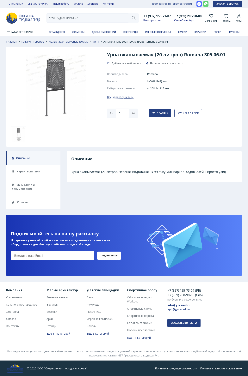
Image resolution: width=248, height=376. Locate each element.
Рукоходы (93, 304)
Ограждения (57, 32)
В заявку (160, 113)
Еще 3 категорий (98, 333)
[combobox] (87, 18)
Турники (234, 32)
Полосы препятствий (141, 330)
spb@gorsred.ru (182, 3)
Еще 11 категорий (58, 333)
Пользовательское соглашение (221, 368)
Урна (96, 41)
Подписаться (109, 255)
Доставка (92, 3)
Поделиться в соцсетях (163, 63)
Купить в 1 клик (188, 113)
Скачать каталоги (38, 3)
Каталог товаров (32, 41)
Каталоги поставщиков (21, 304)
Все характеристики (120, 97)
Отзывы (20, 202)
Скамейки (78, 32)
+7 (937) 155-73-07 (157, 16)
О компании (16, 3)
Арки (49, 319)
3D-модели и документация (23, 187)
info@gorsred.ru (161, 3)
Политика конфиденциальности (176, 368)
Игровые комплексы (158, 32)
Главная (11, 41)
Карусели (200, 32)
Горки (217, 32)
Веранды (52, 304)
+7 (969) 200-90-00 (188, 16)
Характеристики (26, 171)
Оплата (78, 3)
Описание (21, 158)
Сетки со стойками (139, 323)
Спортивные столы (139, 308)
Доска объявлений (104, 32)
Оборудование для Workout (139, 299)
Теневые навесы (57, 297)
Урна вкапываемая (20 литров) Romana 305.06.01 (135, 41)
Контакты (108, 3)
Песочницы (130, 32)
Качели (182, 32)
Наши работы (61, 3)
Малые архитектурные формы (68, 41)
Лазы (90, 297)
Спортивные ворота (140, 316)
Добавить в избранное (124, 63)
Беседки (51, 311)
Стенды (51, 326)
